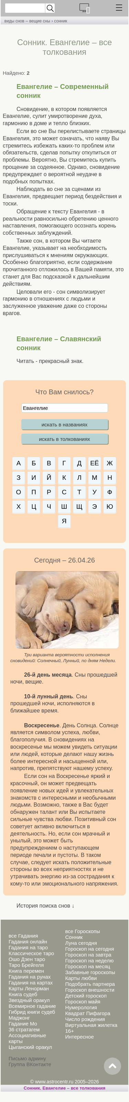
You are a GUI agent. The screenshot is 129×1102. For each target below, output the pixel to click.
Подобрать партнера (90, 984)
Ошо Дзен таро (27, 959)
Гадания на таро (28, 947)
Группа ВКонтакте (30, 1064)
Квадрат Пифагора (87, 1013)
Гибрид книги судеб (32, 1012)
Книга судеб (23, 994)
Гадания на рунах (30, 977)
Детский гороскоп (86, 996)
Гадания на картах (31, 982)
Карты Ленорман (29, 988)
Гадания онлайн (28, 941)
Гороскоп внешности (89, 990)
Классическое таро (31, 953)
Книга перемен (26, 971)
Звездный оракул (29, 1000)
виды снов (14, 21)
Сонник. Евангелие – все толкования (64, 1088)
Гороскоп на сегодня (89, 949)
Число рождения (85, 1019)
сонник (60, 21)
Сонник (74, 937)
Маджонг (19, 1018)
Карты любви (81, 978)
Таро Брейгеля (26, 965)
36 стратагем (24, 1029)
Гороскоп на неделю (89, 960)
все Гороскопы (82, 931)
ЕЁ (94, 463)
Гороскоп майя (82, 1001)
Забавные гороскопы (90, 972)
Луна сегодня (81, 943)
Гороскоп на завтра (88, 955)
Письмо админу (27, 1058)
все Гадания (23, 936)
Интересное (79, 1037)
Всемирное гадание (32, 1006)
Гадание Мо (23, 1024)
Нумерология (81, 1007)
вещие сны (39, 21)
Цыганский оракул (30, 1047)
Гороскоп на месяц (87, 966)
